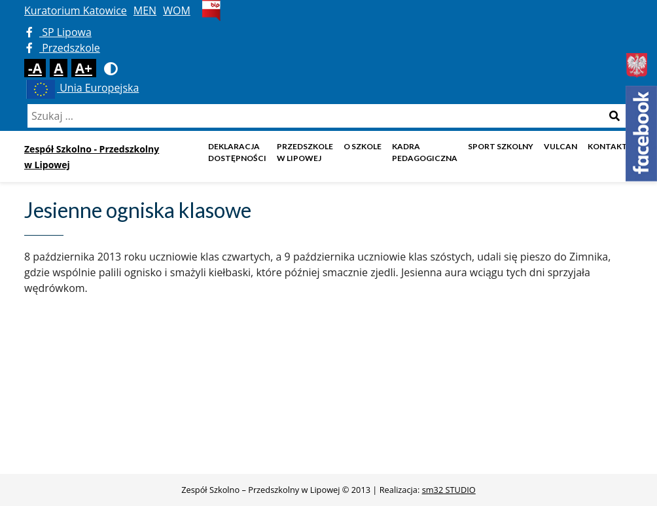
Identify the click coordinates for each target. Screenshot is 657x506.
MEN (144, 10)
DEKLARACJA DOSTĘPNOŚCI (237, 152)
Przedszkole (63, 48)
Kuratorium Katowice (75, 10)
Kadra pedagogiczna (424, 152)
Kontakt (608, 146)
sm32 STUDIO (449, 490)
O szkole (363, 146)
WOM (176, 10)
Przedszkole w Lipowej (305, 152)
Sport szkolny (500, 146)
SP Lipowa (59, 32)
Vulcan (560, 146)
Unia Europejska (81, 88)
